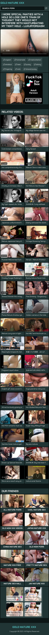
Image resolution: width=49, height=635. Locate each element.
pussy (28, 64)
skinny (38, 64)
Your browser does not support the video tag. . (24, 42)
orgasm (8, 60)
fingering (8, 69)
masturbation (35, 60)
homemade (20, 60)
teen (19, 64)
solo (18, 69)
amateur (8, 64)
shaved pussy (31, 69)
